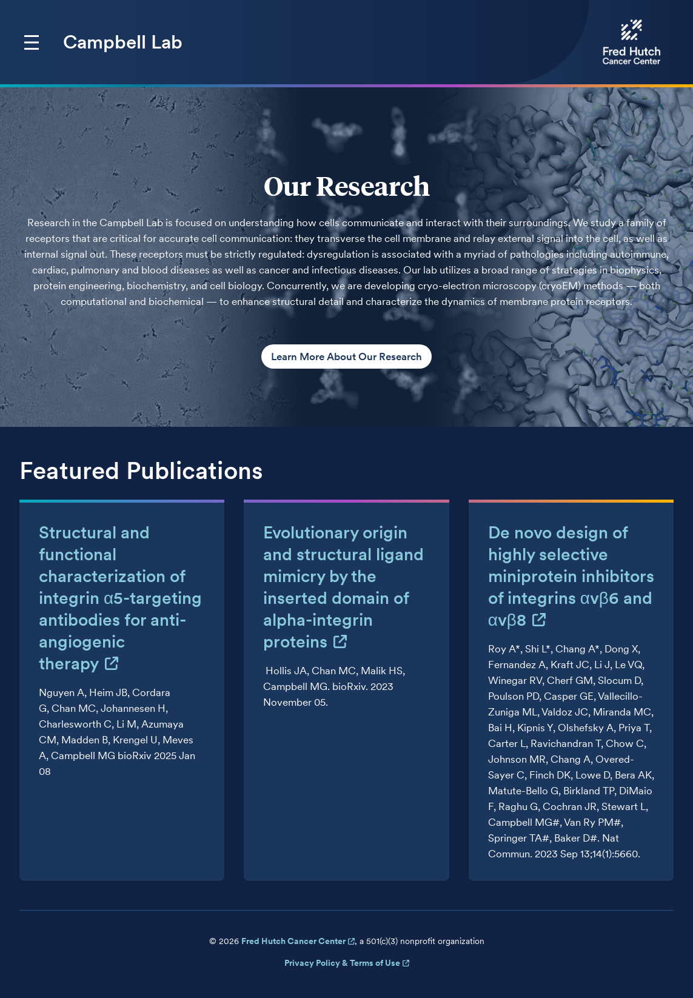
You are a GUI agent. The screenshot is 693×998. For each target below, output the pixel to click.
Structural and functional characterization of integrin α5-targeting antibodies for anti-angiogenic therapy (120, 598)
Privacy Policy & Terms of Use (342, 963)
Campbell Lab (122, 42)
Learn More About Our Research (346, 356)
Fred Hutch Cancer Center (293, 941)
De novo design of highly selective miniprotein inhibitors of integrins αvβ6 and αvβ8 (571, 576)
